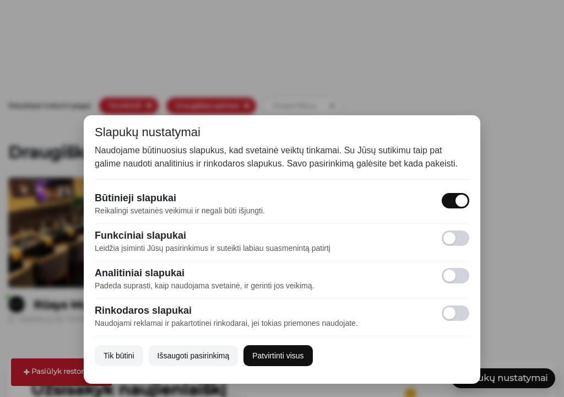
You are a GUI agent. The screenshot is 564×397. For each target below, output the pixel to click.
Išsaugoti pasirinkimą (194, 355)
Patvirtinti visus (277, 355)
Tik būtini (119, 355)
